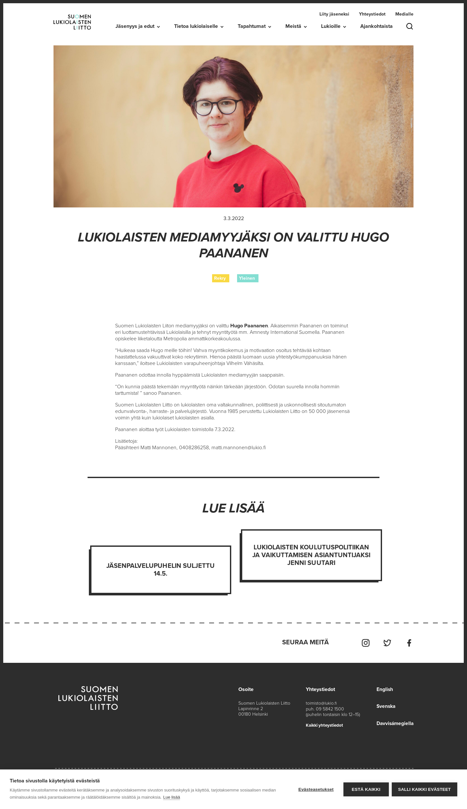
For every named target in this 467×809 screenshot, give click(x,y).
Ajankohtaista (376, 26)
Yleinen (247, 278)
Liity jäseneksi (334, 14)
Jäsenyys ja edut (134, 26)
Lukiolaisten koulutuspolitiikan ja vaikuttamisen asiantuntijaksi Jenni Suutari (311, 555)
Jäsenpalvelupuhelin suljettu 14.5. (160, 570)
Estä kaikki (365, 789)
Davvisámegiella (394, 722)
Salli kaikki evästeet (424, 789)
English (383, 688)
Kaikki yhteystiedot (326, 724)
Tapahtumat (252, 26)
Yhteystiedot (372, 14)
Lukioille (331, 26)
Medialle (404, 14)
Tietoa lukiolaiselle (196, 26)
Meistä (293, 26)
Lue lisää (171, 797)
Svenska (385, 705)
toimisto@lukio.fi (321, 702)
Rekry (220, 278)
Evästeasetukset (315, 789)
